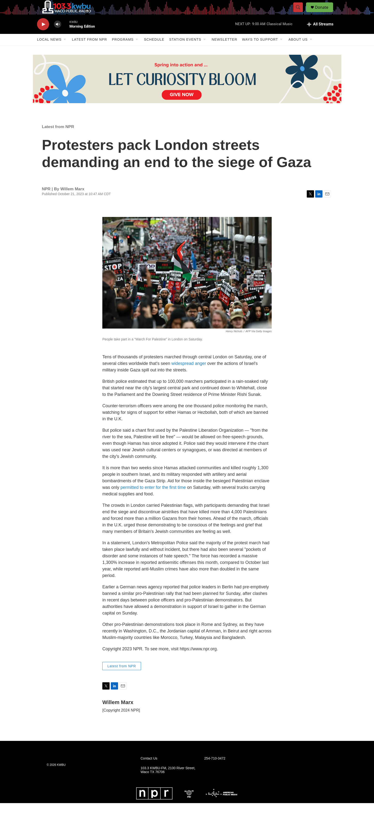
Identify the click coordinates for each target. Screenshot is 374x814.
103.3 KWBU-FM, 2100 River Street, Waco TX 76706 (168, 781)
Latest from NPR (89, 50)
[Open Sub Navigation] (65, 50)
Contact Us (149, 769)
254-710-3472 (214, 769)
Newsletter (224, 50)
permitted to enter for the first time (153, 498)
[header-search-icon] (300, 13)
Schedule (154, 50)
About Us (297, 50)
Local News (49, 50)
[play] (43, 35)
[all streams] (320, 35)
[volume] (57, 35)
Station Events (185, 50)
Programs (123, 50)
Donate (324, 12)
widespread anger (189, 374)
